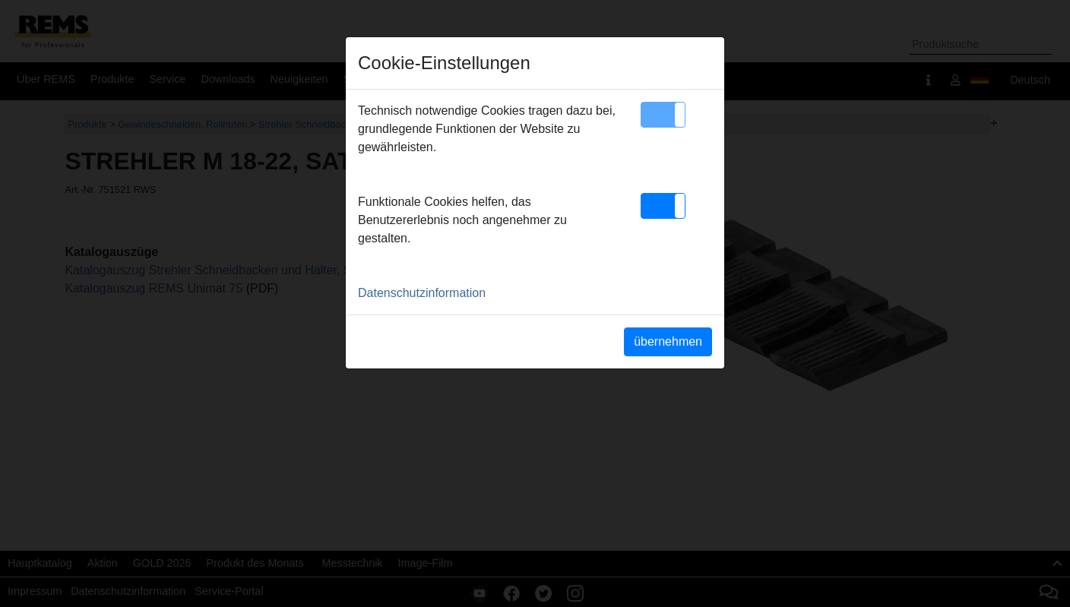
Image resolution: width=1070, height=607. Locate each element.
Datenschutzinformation (422, 292)
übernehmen (668, 341)
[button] (663, 115)
